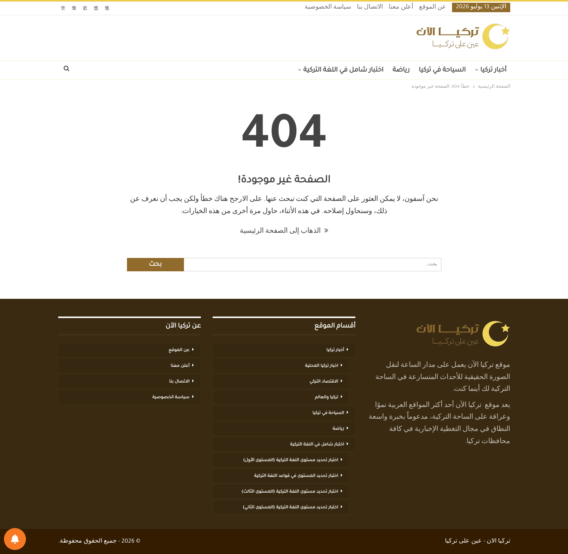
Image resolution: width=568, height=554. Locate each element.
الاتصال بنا (370, 8)
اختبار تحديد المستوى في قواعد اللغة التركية (296, 476)
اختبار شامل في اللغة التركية (343, 70)
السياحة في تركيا (442, 70)
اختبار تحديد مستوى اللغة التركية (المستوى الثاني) (290, 507)
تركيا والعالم (326, 397)
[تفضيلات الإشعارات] (15, 539)
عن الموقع (432, 8)
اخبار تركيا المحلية (321, 366)
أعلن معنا (401, 8)
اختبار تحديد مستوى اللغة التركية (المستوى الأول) (290, 460)
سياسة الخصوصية (328, 8)
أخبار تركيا (493, 70)
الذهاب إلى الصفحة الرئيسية (284, 231)
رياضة (401, 70)
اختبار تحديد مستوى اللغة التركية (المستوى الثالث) (290, 492)
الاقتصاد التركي (323, 381)
